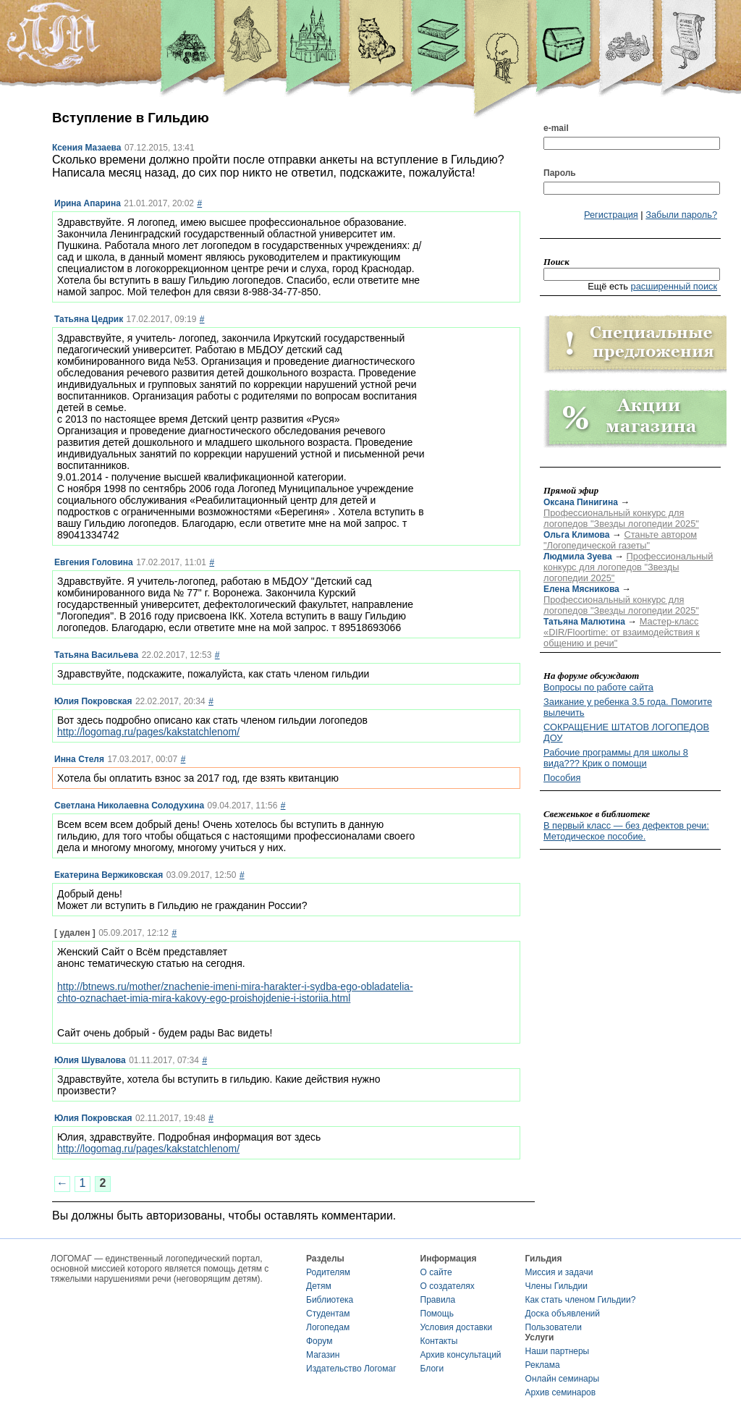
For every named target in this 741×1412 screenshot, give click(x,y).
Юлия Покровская (93, 701)
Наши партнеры (557, 1351)
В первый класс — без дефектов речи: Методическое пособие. (626, 831)
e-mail (556, 128)
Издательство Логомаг (351, 1369)
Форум (319, 1341)
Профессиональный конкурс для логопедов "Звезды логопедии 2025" (621, 518)
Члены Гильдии (556, 1286)
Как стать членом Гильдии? (580, 1300)
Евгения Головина (93, 562)
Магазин (322, 1355)
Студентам (328, 1314)
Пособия (561, 777)
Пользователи (553, 1327)
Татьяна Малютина (584, 622)
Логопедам (328, 1327)
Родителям (328, 1272)
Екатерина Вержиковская (108, 875)
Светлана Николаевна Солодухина (129, 805)
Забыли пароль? (681, 214)
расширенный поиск (674, 286)
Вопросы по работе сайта (598, 687)
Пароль (559, 173)
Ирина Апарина (87, 203)
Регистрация (611, 214)
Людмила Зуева (577, 556)
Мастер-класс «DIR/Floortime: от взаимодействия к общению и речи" (621, 632)
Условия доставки (456, 1327)
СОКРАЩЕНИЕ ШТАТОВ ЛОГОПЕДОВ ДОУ (626, 732)
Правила (438, 1300)
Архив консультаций (460, 1355)
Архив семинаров (560, 1392)
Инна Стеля (79, 759)
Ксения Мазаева (86, 148)
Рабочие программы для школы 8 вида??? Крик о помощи (615, 758)
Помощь (437, 1314)
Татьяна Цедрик (88, 319)
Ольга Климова (576, 535)
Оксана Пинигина (580, 502)
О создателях (447, 1286)
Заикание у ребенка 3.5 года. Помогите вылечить (627, 707)
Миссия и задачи (559, 1272)
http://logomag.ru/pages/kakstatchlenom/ (148, 731)
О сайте (436, 1272)
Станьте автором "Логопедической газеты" (620, 540)
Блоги (432, 1369)
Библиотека (329, 1300)
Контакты (439, 1341)
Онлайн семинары (562, 1379)
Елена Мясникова (581, 589)
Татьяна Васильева (96, 655)
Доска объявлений (562, 1314)
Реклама (542, 1365)
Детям (318, 1286)
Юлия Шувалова (90, 1060)
